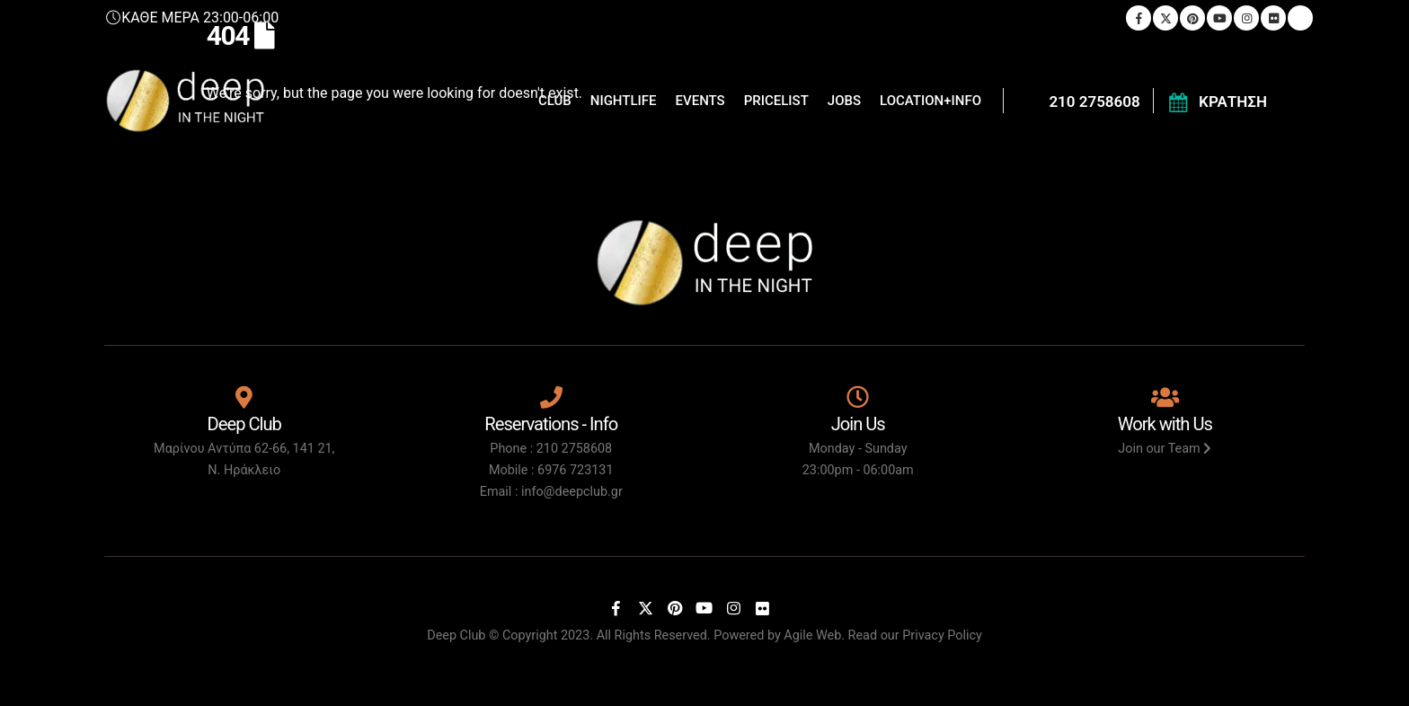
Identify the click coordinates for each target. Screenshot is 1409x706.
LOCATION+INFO (930, 101)
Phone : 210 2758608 (551, 448)
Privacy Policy (942, 635)
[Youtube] (704, 608)
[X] (645, 608)
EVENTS (700, 101)
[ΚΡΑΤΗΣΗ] (1216, 100)
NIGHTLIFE (623, 101)
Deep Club (456, 635)
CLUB (555, 101)
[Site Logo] (185, 100)
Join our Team (1164, 448)
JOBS (844, 101)
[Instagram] (733, 608)
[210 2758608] (1078, 100)
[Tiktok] (791, 608)
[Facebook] (616, 608)
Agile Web (812, 635)
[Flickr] (762, 608)
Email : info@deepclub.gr (551, 491)
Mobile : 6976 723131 (551, 470)
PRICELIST (776, 101)
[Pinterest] (674, 608)
